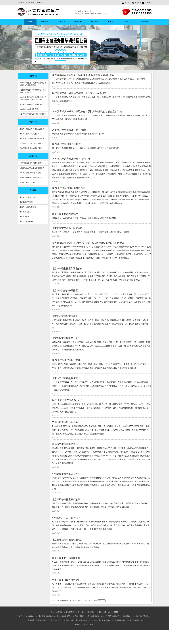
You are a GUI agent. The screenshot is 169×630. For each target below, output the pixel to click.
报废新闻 (95, 22)
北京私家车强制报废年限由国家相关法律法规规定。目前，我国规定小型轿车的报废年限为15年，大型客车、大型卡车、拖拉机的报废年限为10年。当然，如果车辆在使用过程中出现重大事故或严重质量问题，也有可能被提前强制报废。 (100, 324)
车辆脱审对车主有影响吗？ (66, 517)
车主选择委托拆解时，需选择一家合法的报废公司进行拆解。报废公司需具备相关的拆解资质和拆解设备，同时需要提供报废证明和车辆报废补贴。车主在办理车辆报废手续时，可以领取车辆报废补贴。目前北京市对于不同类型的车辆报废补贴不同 (101, 565)
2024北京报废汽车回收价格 (66, 360)
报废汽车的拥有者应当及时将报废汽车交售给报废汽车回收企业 (78, 134)
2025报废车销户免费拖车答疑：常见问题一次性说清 (32, 91)
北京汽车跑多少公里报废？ (66, 290)
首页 (30, 22)
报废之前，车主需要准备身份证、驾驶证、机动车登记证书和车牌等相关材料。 (85, 218)
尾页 (90, 601)
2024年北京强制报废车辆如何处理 (31, 104)
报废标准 (61, 22)
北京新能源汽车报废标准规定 (67, 539)
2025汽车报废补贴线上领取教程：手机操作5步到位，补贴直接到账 (32, 98)
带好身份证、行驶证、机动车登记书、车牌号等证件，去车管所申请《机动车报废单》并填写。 (91, 232)
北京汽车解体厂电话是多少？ (30, 134)
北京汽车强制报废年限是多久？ (68, 268)
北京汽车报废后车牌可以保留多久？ (32, 129)
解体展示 (111, 22)
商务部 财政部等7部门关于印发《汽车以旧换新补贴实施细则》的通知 (88, 242)
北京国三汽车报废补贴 (27, 197)
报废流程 (78, 22)
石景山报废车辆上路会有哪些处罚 (31, 168)
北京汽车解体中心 (26, 221)
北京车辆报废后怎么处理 (65, 214)
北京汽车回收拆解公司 (27, 207)
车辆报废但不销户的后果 (65, 422)
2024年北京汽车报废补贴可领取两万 (32, 114)
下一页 (85, 601)
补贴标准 (45, 22)
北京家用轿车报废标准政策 (66, 499)
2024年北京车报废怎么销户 (29, 109)
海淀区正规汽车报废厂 (27, 182)
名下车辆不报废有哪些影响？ (67, 580)
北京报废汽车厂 (25, 212)
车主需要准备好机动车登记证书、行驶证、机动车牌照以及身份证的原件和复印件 (86, 148)
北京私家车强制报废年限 (65, 316)
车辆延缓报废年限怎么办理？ (67, 473)
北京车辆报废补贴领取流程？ (67, 558)
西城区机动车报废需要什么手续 (30, 177)
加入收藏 (136, 3)
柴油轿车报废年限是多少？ (66, 444)
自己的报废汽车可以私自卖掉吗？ (31, 143)
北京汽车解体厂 (25, 216)
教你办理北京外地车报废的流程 (30, 148)
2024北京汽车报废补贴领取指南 (68, 188)
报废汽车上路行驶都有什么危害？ (31, 138)
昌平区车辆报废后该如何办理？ (30, 173)
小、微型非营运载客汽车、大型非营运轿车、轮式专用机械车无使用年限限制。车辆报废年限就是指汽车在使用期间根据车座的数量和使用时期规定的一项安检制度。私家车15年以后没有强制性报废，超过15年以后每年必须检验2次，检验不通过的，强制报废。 (101, 386)
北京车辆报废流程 (26, 202)
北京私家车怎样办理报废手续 (67, 228)
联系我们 (146, 3)
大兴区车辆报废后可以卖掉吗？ (30, 163)
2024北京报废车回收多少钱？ (67, 400)
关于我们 (128, 22)
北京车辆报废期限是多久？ (66, 338)
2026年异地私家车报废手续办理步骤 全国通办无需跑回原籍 (32, 84)
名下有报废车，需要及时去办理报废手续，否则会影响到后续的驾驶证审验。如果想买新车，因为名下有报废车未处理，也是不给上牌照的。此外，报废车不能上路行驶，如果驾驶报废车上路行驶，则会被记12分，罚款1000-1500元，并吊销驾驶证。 (101, 587)
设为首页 (126, 3)
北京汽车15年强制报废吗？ (66, 378)
